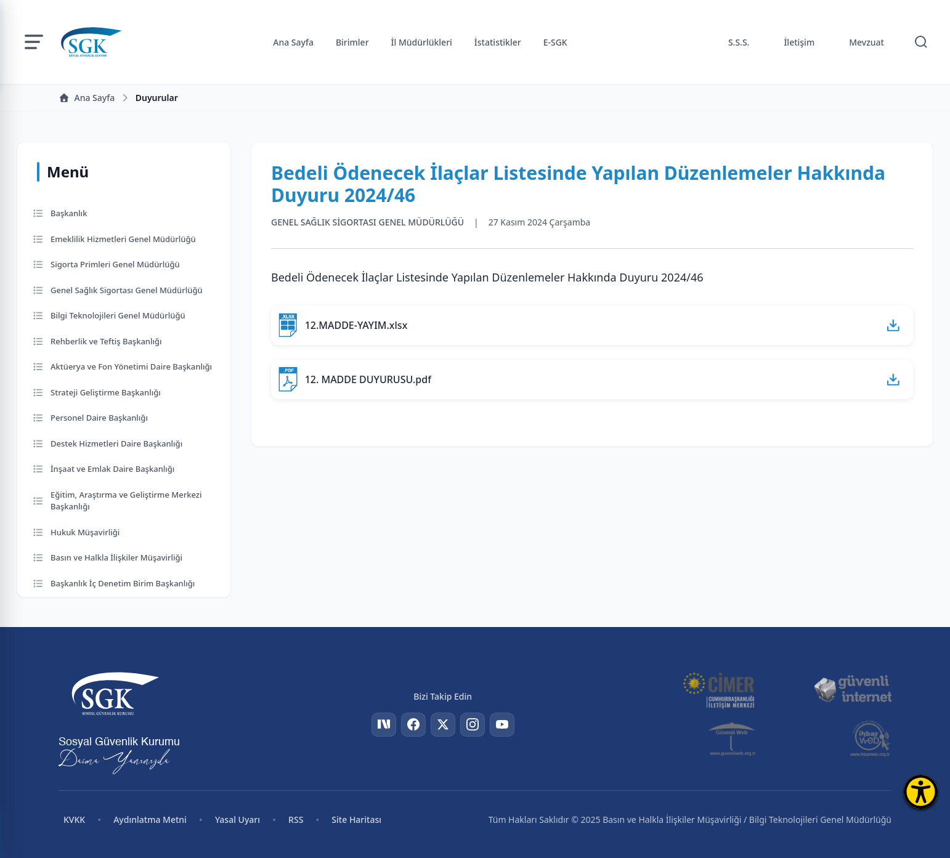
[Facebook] (413, 725)
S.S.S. (739, 42)
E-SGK (555, 42)
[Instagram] (472, 725)
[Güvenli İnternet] (852, 689)
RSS (295, 819)
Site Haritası (356, 819)
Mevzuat (866, 42)
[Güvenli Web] (733, 738)
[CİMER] (718, 689)
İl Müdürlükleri (421, 42)
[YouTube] (502, 725)
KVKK (74, 819)
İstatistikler (497, 42)
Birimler (352, 42)
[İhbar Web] (870, 738)
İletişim (799, 42)
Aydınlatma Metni (150, 819)
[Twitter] (443, 725)
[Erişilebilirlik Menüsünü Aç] (921, 792)
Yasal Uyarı (237, 819)
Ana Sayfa (293, 42)
